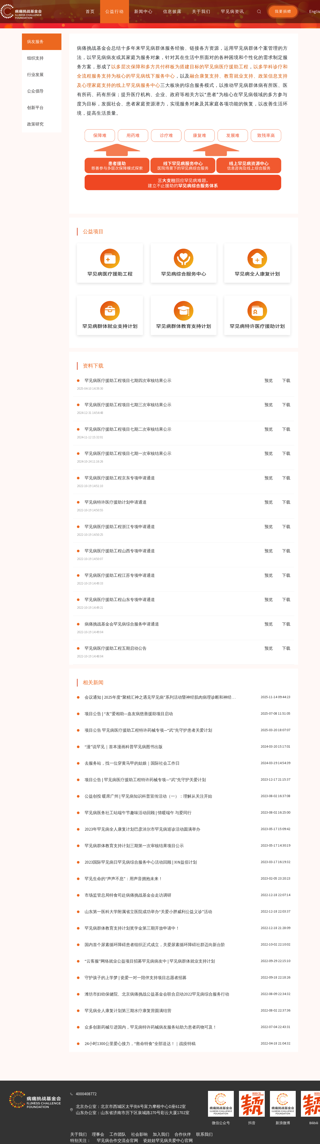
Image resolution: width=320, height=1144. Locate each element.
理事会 (98, 1134)
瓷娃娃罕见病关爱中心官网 (168, 1140)
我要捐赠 (283, 11)
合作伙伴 (182, 1134)
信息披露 (172, 11)
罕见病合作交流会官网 (117, 1140)
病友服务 (35, 42)
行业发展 (35, 75)
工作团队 (117, 1134)
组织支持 (35, 58)
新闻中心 (143, 11)
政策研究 (35, 124)
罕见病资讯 (232, 11)
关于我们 (201, 11)
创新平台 (35, 108)
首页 (90, 11)
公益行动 (114, 11)
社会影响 (139, 1134)
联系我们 (204, 1134)
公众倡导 (35, 91)
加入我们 (161, 1134)
